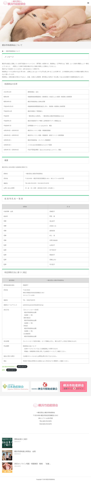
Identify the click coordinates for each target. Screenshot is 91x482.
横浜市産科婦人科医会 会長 (25, 451)
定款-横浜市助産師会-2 (9, 366)
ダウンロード (22, 366)
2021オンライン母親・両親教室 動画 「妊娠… (32, 464)
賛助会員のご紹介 (20, 439)
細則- (3, 370)
